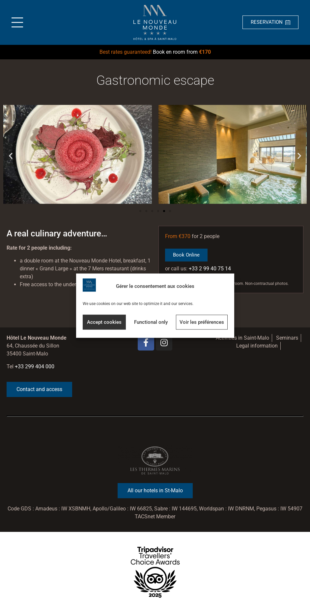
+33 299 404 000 (34, 366)
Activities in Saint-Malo (242, 338)
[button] (11, 155)
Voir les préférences (202, 322)
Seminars (287, 338)
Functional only (151, 322)
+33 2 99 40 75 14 (210, 268)
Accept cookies (104, 322)
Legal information (257, 346)
